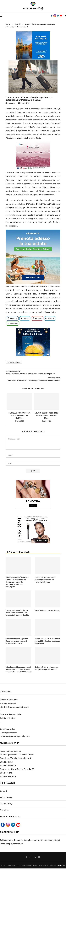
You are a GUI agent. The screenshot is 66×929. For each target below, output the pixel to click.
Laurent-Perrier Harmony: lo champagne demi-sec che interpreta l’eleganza (45, 579)
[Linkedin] (58, 15)
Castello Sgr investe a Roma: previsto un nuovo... (19, 415)
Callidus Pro (61, 865)
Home (8, 24)
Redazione (11, 103)
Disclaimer (4, 810)
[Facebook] (51, 15)
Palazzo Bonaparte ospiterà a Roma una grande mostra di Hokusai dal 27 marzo (17, 641)
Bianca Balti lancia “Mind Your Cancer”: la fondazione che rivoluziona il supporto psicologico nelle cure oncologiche (17, 582)
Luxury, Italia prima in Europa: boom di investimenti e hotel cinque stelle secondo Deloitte (17, 612)
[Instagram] (54, 15)
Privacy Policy (6, 797)
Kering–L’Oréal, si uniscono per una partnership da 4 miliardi (46, 668)
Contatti (3, 791)
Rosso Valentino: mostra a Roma (47, 610)
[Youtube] (61, 15)
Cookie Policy (6, 803)
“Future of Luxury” (13, 362)
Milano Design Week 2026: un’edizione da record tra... (46, 415)
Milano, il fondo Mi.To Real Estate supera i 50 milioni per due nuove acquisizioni (47, 641)
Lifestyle (17, 24)
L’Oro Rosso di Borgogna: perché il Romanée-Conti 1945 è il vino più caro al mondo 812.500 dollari (18, 669)
